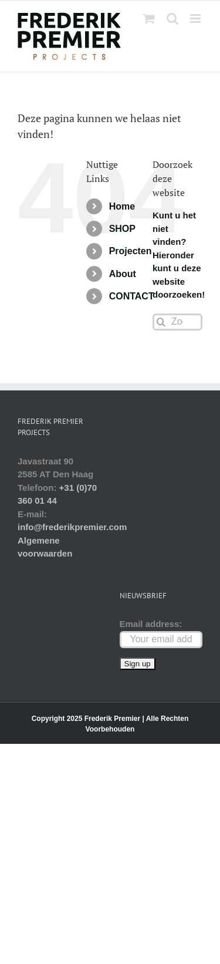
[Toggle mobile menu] (196, 18)
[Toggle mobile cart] (149, 18)
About (122, 274)
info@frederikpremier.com (72, 527)
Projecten (130, 251)
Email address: (151, 624)
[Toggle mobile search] (172, 18)
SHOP (122, 229)
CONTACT (131, 296)
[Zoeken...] (177, 322)
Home (122, 206)
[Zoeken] (161, 322)
